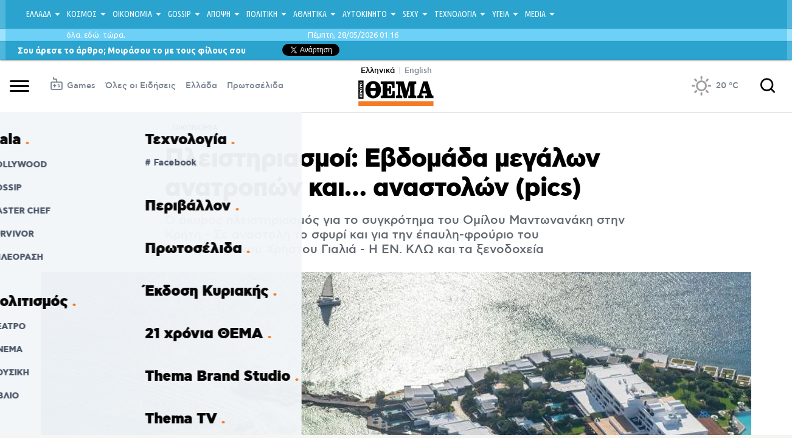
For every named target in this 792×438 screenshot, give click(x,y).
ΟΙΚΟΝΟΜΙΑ (132, 14)
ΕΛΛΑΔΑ (38, 14)
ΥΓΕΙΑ (500, 14)
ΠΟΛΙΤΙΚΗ (261, 14)
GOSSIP (179, 14)
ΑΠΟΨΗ (219, 14)
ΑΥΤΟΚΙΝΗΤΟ (364, 14)
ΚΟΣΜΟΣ (82, 14)
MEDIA (535, 14)
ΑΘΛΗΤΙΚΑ (310, 14)
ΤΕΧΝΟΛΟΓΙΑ (455, 14)
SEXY (411, 14)
